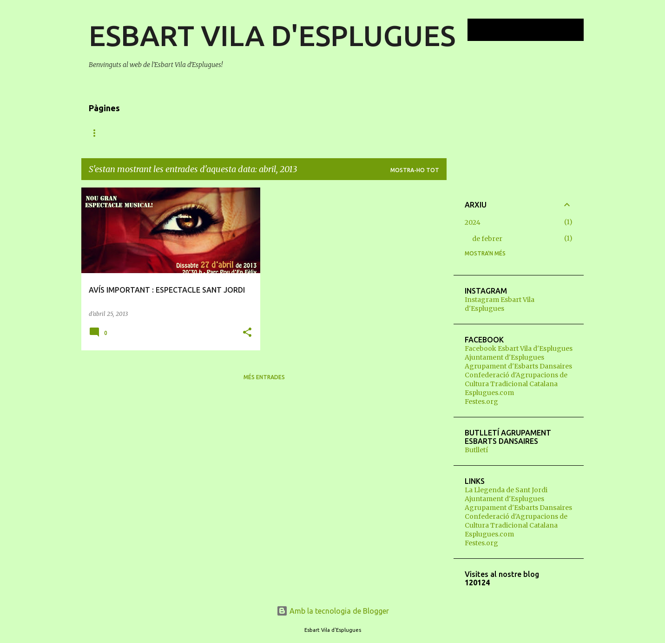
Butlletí (476, 450)
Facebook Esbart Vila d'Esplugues (519, 348)
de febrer (487, 238)
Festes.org (481, 401)
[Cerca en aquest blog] (535, 30)
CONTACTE (388, 133)
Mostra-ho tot (414, 170)
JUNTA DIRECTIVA (325, 133)
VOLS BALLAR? (258, 133)
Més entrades (264, 377)
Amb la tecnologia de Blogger (333, 611)
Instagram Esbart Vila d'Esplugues (499, 304)
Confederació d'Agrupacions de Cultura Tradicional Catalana (516, 379)
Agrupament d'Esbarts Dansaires (518, 366)
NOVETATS (104, 133)
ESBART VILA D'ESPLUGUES (272, 35)
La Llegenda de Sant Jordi (506, 490)
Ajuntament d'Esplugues (504, 357)
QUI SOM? (154, 133)
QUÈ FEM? (203, 133)
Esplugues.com (489, 392)
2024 (473, 222)
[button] (247, 333)
